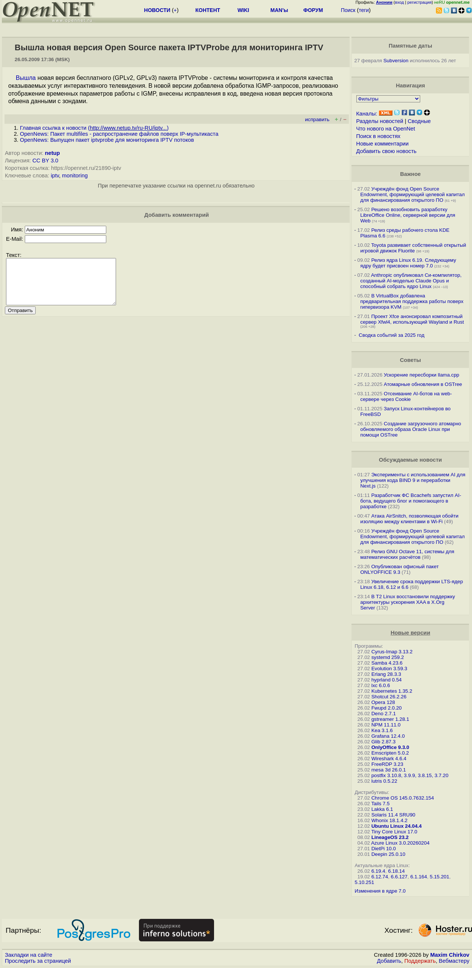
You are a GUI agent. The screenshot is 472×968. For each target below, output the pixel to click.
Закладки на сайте (28, 955)
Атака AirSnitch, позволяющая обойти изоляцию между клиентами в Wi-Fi (409, 518)
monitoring (74, 176)
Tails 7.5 (380, 803)
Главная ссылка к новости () (94, 128)
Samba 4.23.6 (387, 663)
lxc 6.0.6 (380, 685)
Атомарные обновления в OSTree (423, 384)
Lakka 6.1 (382, 809)
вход (399, 2)
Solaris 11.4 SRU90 (393, 815)
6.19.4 (378, 871)
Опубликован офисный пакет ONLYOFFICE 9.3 (399, 569)
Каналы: (366, 114)
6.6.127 (399, 876)
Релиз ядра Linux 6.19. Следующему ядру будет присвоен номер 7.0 (408, 263)
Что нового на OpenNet (385, 129)
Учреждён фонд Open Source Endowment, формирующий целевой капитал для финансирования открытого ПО (412, 194)
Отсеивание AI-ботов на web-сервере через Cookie (406, 396)
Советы (410, 360)
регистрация (419, 2)
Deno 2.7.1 (383, 713)
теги (364, 10)
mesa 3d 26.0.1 (388, 770)
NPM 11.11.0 (386, 725)
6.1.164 (418, 876)
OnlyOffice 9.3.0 (390, 747)
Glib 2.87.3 (383, 741)
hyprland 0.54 (386, 680)
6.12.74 (379, 876)
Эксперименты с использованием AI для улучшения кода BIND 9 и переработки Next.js (412, 480)
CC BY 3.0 (45, 161)
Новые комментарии (382, 144)
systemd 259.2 (387, 657)
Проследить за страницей (38, 961)
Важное (410, 174)
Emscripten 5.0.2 (390, 753)
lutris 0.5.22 (384, 781)
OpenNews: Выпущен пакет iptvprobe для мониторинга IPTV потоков (107, 140)
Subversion (396, 60)
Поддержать (420, 961)
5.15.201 (439, 876)
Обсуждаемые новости (410, 460)
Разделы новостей (379, 121)
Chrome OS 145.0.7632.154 (402, 798)
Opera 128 (383, 702)
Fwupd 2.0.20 (386, 708)
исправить (317, 119)
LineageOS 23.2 (390, 837)
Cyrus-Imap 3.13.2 (392, 651)
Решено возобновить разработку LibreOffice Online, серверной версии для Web (407, 215)
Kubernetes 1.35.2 (391, 691)
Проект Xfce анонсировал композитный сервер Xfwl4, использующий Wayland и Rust (412, 319)
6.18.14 (396, 871)
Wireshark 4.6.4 (388, 758)
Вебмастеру (454, 961)
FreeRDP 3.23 (387, 764)
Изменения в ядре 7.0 (380, 891)
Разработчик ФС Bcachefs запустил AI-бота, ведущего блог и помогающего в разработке (410, 500)
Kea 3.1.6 (382, 730)
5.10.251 (364, 882)
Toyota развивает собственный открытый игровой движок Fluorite (413, 248)
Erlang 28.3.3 (386, 674)
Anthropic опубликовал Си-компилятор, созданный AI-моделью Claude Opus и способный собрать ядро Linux (410, 280)
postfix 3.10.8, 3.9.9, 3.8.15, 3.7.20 (409, 775)
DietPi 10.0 (383, 848)
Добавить (389, 961)
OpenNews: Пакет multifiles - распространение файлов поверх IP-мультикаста (119, 134)
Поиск (348, 10)
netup (52, 153)
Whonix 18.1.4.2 (389, 820)
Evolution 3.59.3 (389, 668)
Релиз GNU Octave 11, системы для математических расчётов (407, 554)
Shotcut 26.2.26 (388, 696)
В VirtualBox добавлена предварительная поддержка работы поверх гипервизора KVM (411, 301)
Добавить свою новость (386, 151)
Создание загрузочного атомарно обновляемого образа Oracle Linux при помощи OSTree (410, 429)
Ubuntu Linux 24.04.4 (396, 826)
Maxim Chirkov (449, 955)
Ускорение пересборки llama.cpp (421, 375)
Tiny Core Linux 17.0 (394, 831)
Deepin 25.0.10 (388, 854)
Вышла (26, 78)
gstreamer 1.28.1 (390, 719)
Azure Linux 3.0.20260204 (400, 843)
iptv (55, 176)
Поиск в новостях (378, 136)
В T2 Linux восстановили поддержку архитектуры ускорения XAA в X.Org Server (407, 602)
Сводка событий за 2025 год (391, 335)
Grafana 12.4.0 (388, 736)
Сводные (419, 121)
